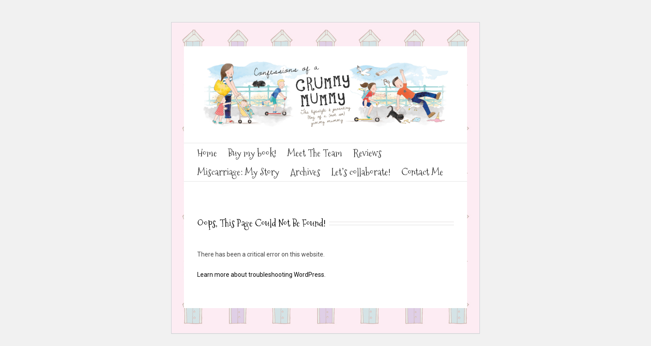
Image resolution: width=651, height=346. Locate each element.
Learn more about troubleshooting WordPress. (261, 274)
